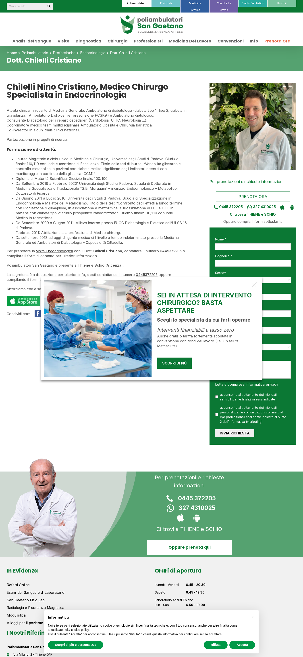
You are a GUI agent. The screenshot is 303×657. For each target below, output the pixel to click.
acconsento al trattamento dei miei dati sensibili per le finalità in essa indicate (248, 397)
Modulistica (16, 615)
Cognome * (223, 256)
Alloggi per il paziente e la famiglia (35, 623)
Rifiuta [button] (216, 644)
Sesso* (220, 273)
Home (12, 53)
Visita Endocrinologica (54, 251)
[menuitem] (136, 3)
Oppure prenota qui (189, 547)
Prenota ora (253, 196)
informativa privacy (262, 384)
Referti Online (18, 585)
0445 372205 (226, 206)
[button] (252, 617)
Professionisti (64, 53)
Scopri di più (174, 363)
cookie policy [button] (80, 630)
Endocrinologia (92, 53)
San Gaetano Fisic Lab (26, 600)
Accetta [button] (242, 644)
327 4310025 (260, 206)
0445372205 (147, 274)
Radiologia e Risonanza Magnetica (35, 607)
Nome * (220, 239)
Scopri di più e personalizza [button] (75, 644)
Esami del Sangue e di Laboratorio (35, 592)
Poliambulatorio (35, 53)
